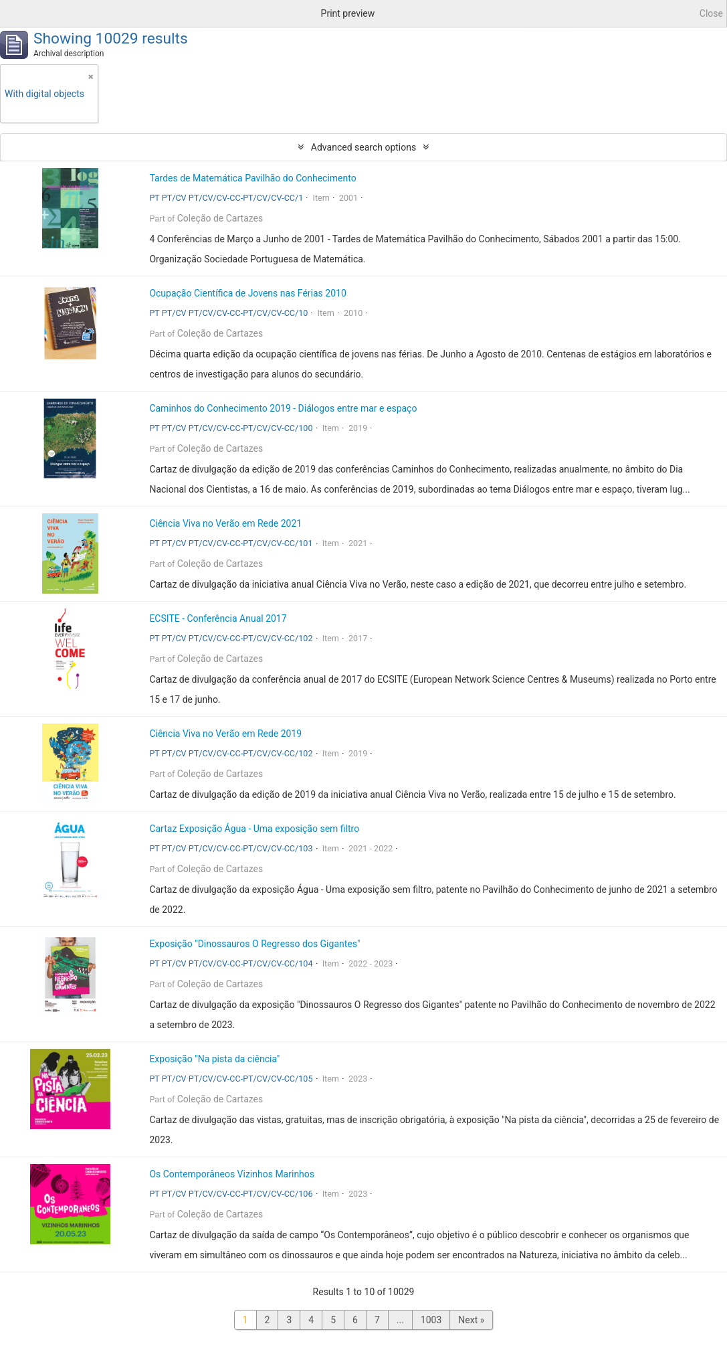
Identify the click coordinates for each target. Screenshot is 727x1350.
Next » (471, 1320)
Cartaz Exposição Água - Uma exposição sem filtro (254, 828)
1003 (431, 1320)
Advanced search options (363, 147)
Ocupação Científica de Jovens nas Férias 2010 (247, 293)
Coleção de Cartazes (220, 218)
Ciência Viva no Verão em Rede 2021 (225, 523)
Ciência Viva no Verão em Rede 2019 (225, 733)
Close (711, 13)
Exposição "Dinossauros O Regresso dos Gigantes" (254, 943)
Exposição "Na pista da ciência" (214, 1058)
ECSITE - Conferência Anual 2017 (217, 618)
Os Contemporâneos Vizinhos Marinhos (231, 1174)
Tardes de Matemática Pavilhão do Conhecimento (252, 178)
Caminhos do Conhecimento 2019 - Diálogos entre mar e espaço (283, 408)
